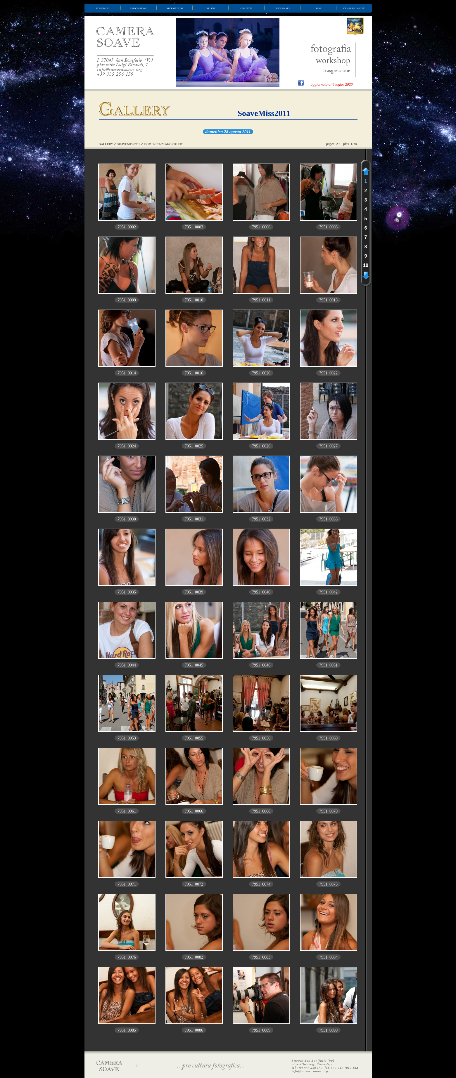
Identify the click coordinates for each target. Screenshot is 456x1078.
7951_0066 (194, 811)
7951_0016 (194, 373)
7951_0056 (261, 738)
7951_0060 (328, 738)
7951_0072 (194, 884)
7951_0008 (328, 227)
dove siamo (282, 8)
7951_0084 (328, 957)
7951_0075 (328, 884)
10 (365, 265)
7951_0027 (328, 446)
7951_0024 (127, 446)
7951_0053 (127, 738)
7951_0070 (328, 811)
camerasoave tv (354, 8)
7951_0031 (194, 519)
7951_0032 (261, 519)
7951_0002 (127, 227)
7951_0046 (261, 665)
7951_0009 (127, 300)
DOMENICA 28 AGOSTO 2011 (164, 144)
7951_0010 (194, 300)
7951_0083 (261, 957)
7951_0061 (127, 811)
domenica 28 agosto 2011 (228, 131)
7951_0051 (328, 665)
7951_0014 (127, 373)
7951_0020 (261, 373)
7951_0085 (127, 1030)
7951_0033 (328, 519)
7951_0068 (261, 811)
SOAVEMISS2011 (129, 144)
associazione (138, 8)
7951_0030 (127, 519)
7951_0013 (328, 300)
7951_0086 (194, 1030)
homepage (102, 8)
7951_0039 (194, 592)
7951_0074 (261, 884)
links (318, 8)
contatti (246, 8)
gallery (210, 8)
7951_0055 (194, 738)
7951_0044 (127, 665)
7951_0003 (194, 227)
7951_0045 (194, 665)
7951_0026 (261, 446)
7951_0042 (328, 592)
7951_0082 (194, 957)
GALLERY (106, 144)
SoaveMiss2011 (264, 113)
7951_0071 (127, 884)
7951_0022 (328, 373)
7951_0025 (194, 446)
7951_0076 (127, 957)
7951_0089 (261, 1030)
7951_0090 (328, 1030)
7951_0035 (127, 592)
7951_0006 (261, 227)
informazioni (174, 8)
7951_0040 (261, 592)
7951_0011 (261, 300)
